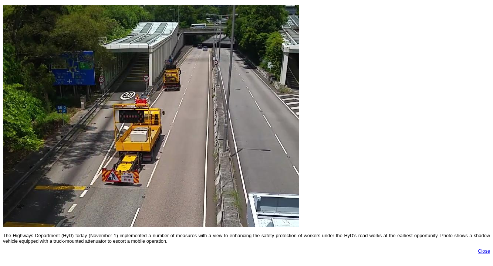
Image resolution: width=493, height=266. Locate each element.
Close (484, 251)
